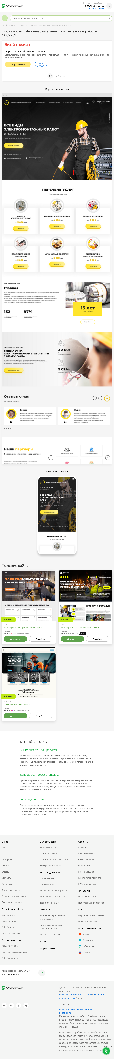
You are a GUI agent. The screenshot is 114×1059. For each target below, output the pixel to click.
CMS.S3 (5, 865)
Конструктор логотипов (90, 877)
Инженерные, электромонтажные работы (23, 627)
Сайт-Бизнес (8, 927)
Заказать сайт (96, 8)
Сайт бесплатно (10, 958)
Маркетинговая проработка (54, 890)
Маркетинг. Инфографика (91, 915)
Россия (84, 952)
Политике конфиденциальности (75, 994)
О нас (4, 853)
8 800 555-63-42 (94, 5)
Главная (82, 847)
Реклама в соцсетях (50, 934)
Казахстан (85, 940)
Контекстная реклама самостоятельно (51, 927)
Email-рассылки (86, 871)
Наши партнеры (10, 945)
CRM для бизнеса (87, 859)
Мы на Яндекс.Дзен (88, 921)
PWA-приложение (87, 884)
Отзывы (5, 871)
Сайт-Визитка (8, 914)
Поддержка (7, 884)
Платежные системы (12, 902)
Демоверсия (15, 639)
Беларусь (85, 934)
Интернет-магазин (11, 933)
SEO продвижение (50, 872)
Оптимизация (47, 884)
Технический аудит (49, 902)
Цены (4, 847)
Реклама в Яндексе (87, 853)
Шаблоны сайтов (48, 853)
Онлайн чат (84, 865)
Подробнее (40, 639)
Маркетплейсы (48, 948)
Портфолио (7, 859)
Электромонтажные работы (17, 704)
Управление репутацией (52, 896)
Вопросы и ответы (11, 890)
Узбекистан (86, 946)
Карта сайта (65, 1012)
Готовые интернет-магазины (54, 859)
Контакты (6, 877)
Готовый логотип (87, 896)
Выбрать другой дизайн (41, 64)
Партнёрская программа (14, 952)
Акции (43, 941)
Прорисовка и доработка (91, 902)
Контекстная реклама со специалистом (52, 917)
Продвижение (47, 878)
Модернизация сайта (50, 865)
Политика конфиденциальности (75, 1009)
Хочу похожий (17, 64)
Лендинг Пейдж (9, 921)
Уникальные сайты (49, 847)
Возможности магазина (14, 896)
